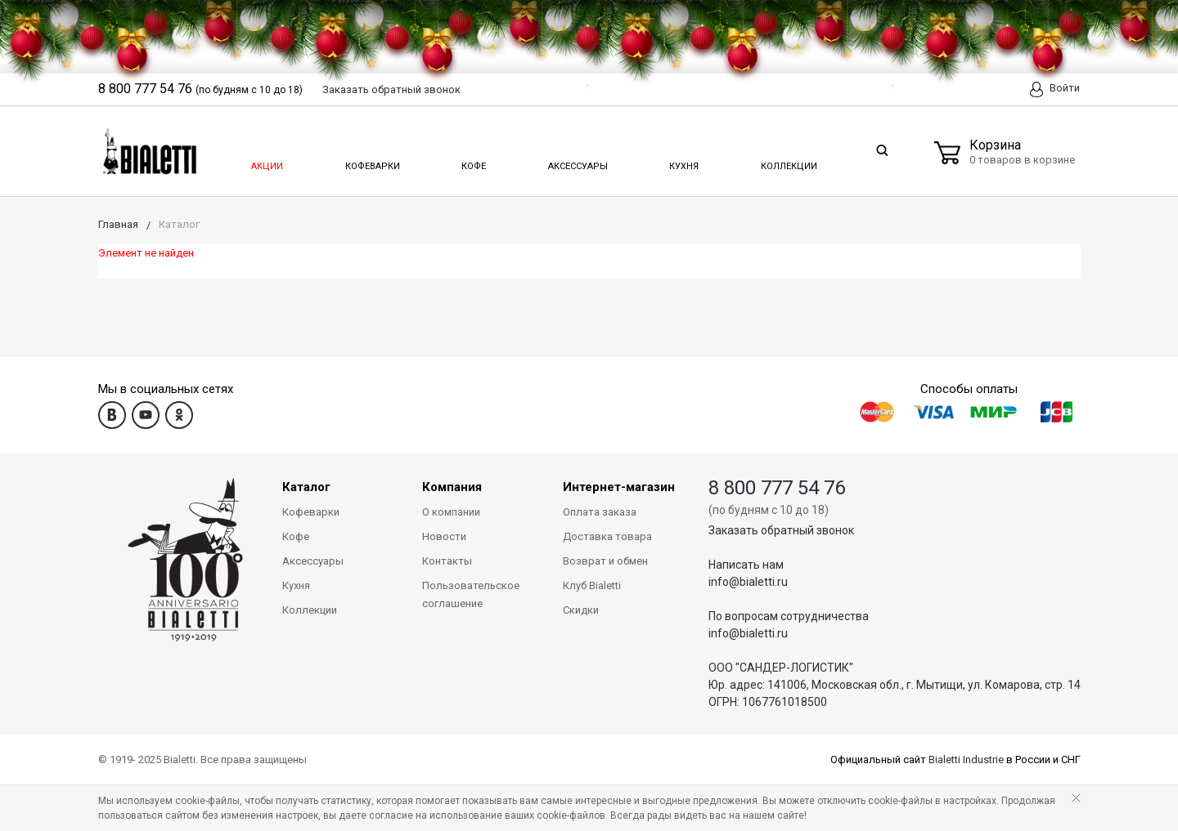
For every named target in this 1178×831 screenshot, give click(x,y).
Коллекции (787, 161)
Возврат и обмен (605, 561)
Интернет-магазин (619, 487)
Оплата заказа (599, 512)
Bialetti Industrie (966, 759)
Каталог (306, 487)
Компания (452, 487)
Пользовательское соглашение (470, 594)
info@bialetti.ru (748, 581)
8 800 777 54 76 (776, 488)
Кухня (682, 161)
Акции (266, 161)
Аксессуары (577, 161)
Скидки (581, 610)
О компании (451, 512)
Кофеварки (372, 161)
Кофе (472, 161)
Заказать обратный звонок (781, 530)
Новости (444, 536)
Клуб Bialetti (592, 585)
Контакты (447, 561)
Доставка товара (607, 536)
